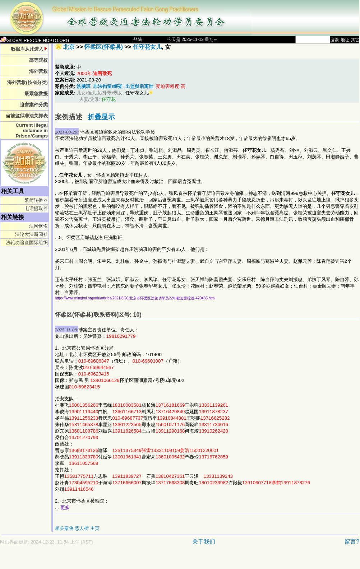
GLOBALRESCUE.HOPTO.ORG (34, 40)
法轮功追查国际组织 (27, 242)
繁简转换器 (36, 200)
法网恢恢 (38, 226)
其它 (355, 39)
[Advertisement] (154, 560)
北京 (69, 47)
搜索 (334, 39)
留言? (352, 541)
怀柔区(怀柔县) (103, 47)
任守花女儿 (147, 47)
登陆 (137, 39)
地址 (345, 39)
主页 (95, 528)
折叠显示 (101, 117)
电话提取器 (36, 208)
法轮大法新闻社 (31, 234)
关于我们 (203, 541)
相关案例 (64, 528)
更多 (65, 507)
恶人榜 (82, 528)
